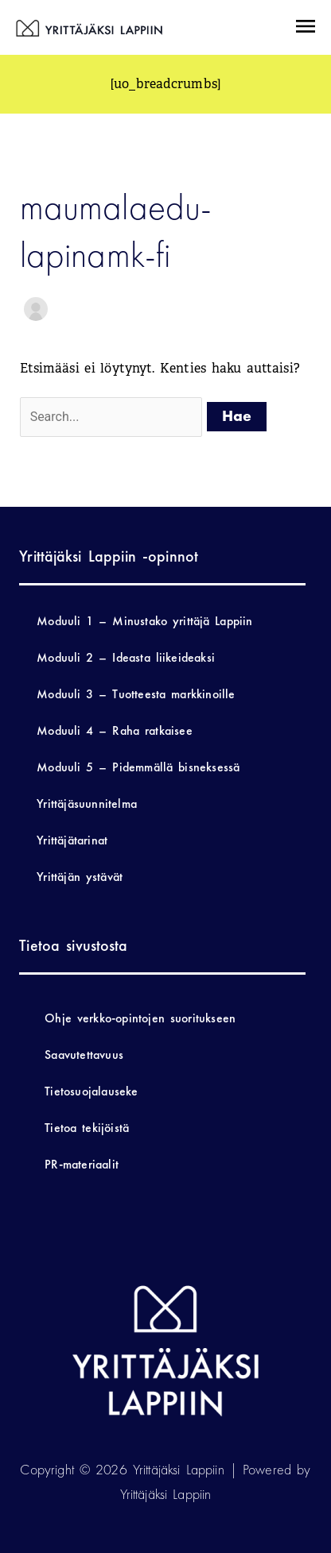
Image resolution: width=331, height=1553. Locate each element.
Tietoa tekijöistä (87, 1127)
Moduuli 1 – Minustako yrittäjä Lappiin (144, 620)
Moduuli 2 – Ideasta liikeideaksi (126, 657)
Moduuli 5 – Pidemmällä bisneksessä (138, 767)
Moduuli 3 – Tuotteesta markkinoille (136, 694)
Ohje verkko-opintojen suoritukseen (140, 1018)
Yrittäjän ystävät (80, 876)
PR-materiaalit (82, 1164)
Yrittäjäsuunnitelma (87, 803)
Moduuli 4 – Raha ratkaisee (114, 730)
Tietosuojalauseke (91, 1091)
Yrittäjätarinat (72, 840)
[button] (304, 28)
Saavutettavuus (84, 1054)
